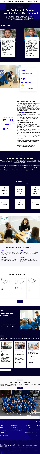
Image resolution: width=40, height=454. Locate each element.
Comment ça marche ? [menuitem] (29, 429)
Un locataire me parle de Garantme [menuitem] (17, 430)
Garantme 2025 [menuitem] (2, 440)
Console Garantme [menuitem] (3, 430)
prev (18, 301)
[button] (1, 453)
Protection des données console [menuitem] (26, 440)
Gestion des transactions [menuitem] (4, 435)
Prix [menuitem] (25, 430)
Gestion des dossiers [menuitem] (3, 432)
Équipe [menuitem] (37, 427)
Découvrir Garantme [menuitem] (14, 427)
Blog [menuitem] (36, 432)
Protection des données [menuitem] (12, 440)
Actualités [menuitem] (37, 429)
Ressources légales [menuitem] (18, 440)
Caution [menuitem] (1, 427)
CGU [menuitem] (5, 440)
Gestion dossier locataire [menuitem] (29, 432)
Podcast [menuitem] (37, 430)
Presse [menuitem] (37, 433)
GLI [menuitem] (1, 429)
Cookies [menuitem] (8, 440)
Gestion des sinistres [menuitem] (3, 433)
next (21, 301)
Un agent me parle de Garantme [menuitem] (16, 429)
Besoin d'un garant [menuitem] (28, 427)
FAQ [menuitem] (36, 435)
